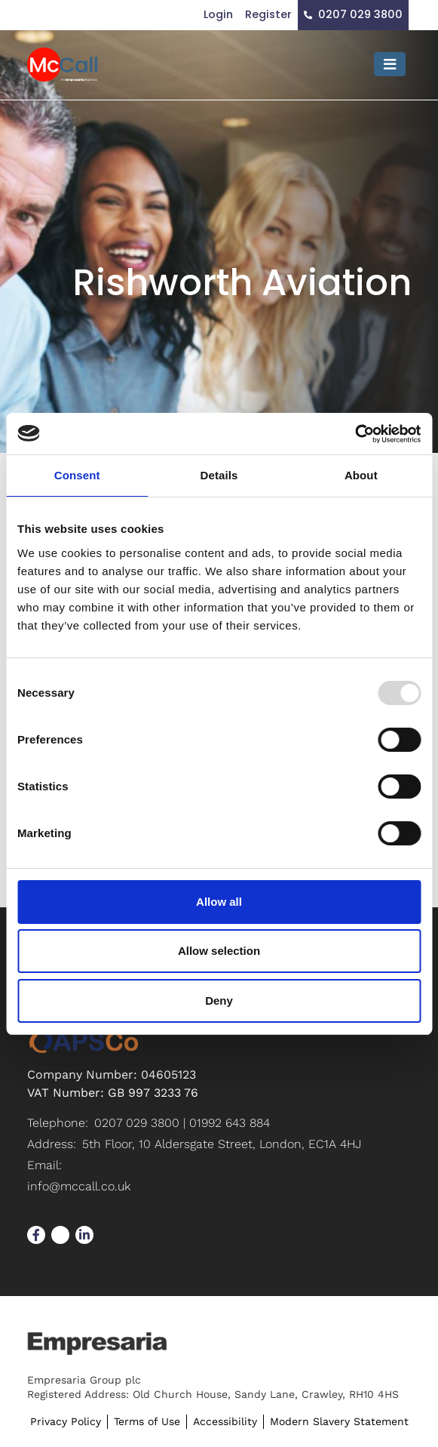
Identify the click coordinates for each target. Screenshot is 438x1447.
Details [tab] (219, 475)
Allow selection (219, 950)
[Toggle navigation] (389, 64)
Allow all (219, 901)
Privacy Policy (65, 1421)
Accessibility (225, 1421)
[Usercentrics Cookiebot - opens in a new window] (355, 434)
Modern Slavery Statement (339, 1421)
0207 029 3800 (360, 14)
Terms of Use (147, 1421)
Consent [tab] (77, 475)
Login (218, 14)
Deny (219, 1000)
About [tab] (361, 475)
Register (268, 14)
